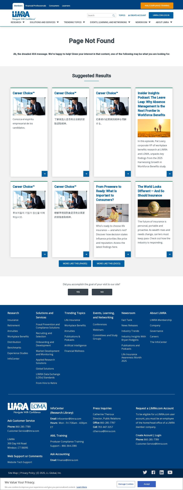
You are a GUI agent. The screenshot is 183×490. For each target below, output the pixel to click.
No (102, 292)
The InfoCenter (158, 342)
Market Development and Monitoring (47, 352)
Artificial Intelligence (75, 345)
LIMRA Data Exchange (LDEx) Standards (48, 376)
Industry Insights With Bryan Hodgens (133, 338)
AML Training (58, 435)
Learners (66, 5)
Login (158, 435)
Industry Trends (130, 331)
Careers (154, 336)
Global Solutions (45, 368)
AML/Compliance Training (157, 5)
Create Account (137, 15)
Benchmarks (14, 347)
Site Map (13, 473)
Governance (156, 331)
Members (18, 5)
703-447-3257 (105, 427)
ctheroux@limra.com (104, 431)
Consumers (54, 5)
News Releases (129, 325)
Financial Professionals (35, 5)
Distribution (14, 342)
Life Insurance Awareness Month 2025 (131, 358)
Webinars (98, 329)
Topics (122, 15)
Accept (147, 485)
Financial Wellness (74, 351)
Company (155, 325)
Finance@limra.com (67, 460)
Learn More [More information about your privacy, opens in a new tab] (82, 488)
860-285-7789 (23, 426)
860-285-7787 (107, 422)
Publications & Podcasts (72, 338)
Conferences (100, 324)
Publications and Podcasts (130, 347)
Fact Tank (126, 320)
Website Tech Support (19, 462)
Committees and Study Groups (105, 337)
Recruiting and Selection (44, 335)
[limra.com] (23, 15)
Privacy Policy (27, 473)
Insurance (12, 320)
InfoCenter (13, 358)
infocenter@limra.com (69, 418)
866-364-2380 (69, 445)
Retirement (13, 325)
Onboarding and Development (45, 343)
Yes (78, 292)
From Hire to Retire (46, 383)
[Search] (114, 15)
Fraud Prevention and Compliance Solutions (48, 326)
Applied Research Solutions (45, 361)
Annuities (12, 331)
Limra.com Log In (161, 15)
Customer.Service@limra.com (23, 431)
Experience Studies (17, 353)
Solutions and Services (44, 315)
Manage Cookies (126, 485)
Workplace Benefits (18, 336)
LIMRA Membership (161, 320)
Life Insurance (72, 320)
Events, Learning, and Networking (104, 315)
